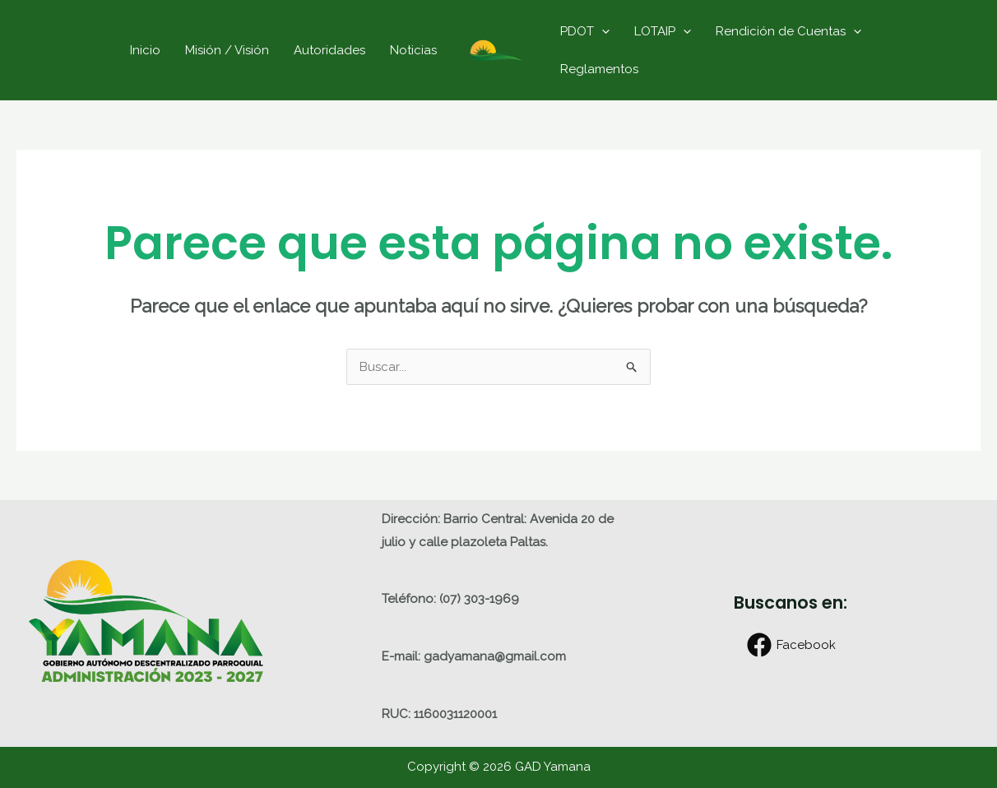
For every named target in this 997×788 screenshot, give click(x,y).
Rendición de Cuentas (788, 31)
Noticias (413, 50)
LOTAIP (662, 31)
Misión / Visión (227, 50)
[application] (602, 31)
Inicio (145, 50)
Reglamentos (599, 69)
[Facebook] (791, 645)
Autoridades (329, 50)
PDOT (585, 31)
